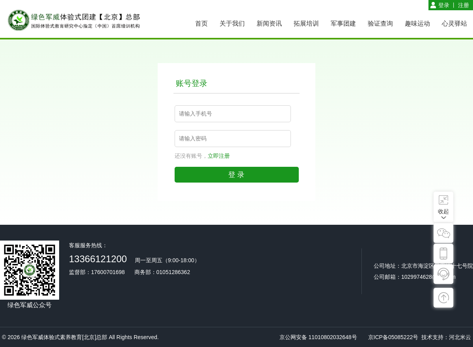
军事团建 (343, 23)
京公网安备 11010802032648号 (318, 337)
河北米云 (460, 337)
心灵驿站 (454, 23)
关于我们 (232, 23)
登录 (443, 5)
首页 (201, 23)
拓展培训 (306, 23)
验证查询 (380, 23)
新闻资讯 (269, 23)
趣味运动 (417, 23)
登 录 (236, 175)
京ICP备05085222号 (393, 337)
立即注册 (219, 156)
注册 (463, 5)
